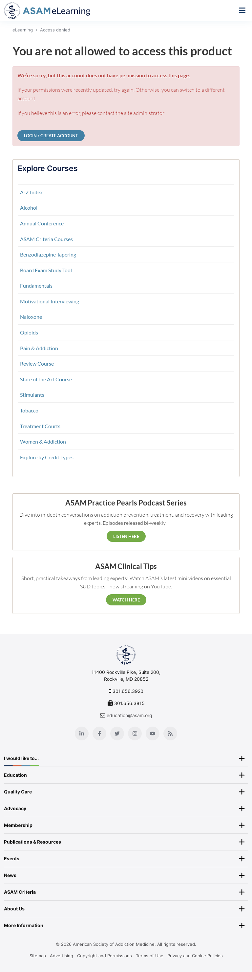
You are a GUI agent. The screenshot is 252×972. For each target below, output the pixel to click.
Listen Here (126, 536)
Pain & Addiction (39, 348)
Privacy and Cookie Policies (195, 955)
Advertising (61, 955)
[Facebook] (99, 733)
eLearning (22, 29)
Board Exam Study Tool (46, 270)
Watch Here (126, 599)
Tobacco (29, 410)
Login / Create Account (51, 135)
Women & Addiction (43, 441)
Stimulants (32, 394)
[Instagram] (135, 733)
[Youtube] (152, 733)
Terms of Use (149, 955)
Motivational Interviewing (49, 301)
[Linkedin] (82, 733)
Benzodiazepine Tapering (48, 254)
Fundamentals (36, 285)
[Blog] (170, 733)
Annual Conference (42, 223)
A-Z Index (31, 192)
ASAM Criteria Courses (46, 239)
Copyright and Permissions (104, 955)
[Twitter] (117, 733)
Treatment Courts (40, 426)
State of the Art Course (46, 379)
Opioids (29, 332)
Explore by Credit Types (47, 457)
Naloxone (31, 317)
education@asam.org (129, 715)
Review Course (37, 363)
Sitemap (38, 955)
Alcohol (28, 207)
